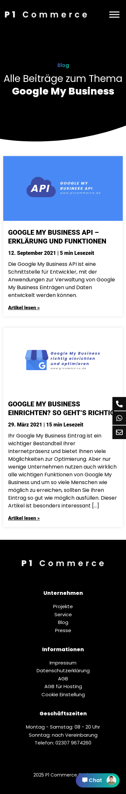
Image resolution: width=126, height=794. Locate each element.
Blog (63, 65)
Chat (99, 780)
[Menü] (114, 14)
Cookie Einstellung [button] (63, 694)
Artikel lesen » (24, 308)
